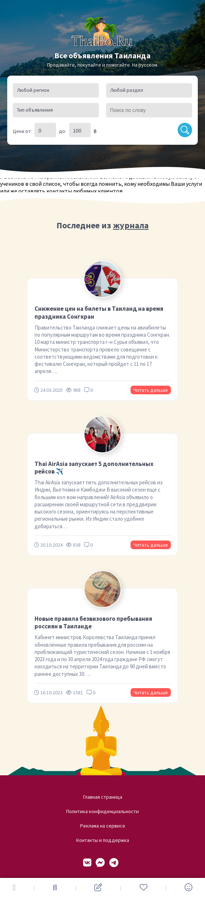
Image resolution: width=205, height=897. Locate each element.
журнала (131, 225)
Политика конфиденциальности (102, 811)
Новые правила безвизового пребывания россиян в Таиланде (93, 622)
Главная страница (102, 797)
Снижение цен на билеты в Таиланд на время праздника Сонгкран (99, 312)
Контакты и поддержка (102, 840)
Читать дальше (150, 390)
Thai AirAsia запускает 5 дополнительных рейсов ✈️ (94, 467)
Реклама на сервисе (102, 825)
